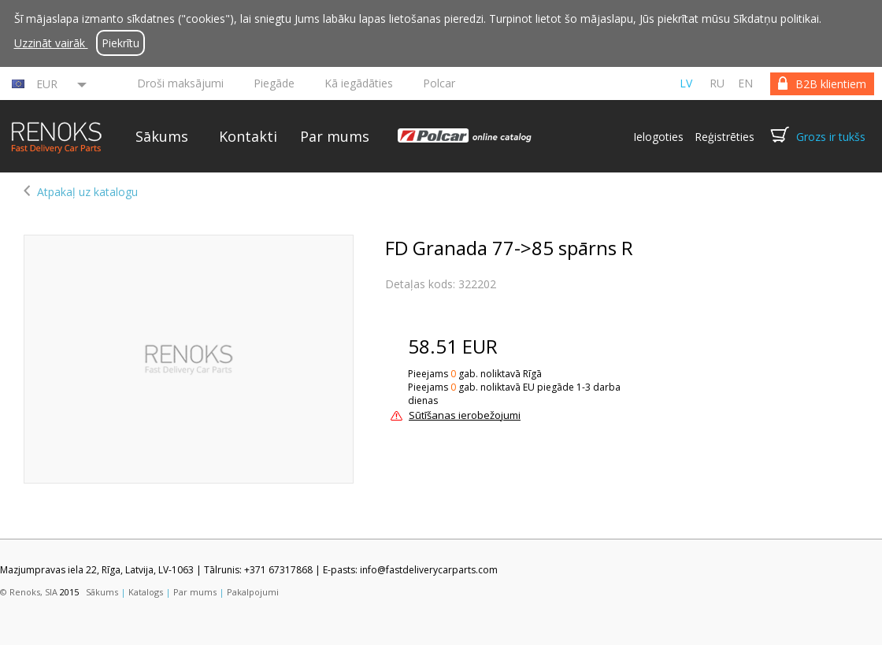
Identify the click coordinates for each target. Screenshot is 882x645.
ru (717, 83)
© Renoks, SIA (28, 592)
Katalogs (145, 592)
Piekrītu (120, 42)
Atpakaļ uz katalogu (87, 191)
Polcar (439, 83)
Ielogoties (658, 136)
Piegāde (274, 83)
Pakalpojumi (253, 592)
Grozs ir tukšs (830, 136)
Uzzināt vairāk (51, 42)
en (745, 83)
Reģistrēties (724, 136)
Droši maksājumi (180, 83)
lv (686, 83)
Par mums (334, 136)
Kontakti (248, 136)
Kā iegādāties (358, 83)
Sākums (161, 136)
